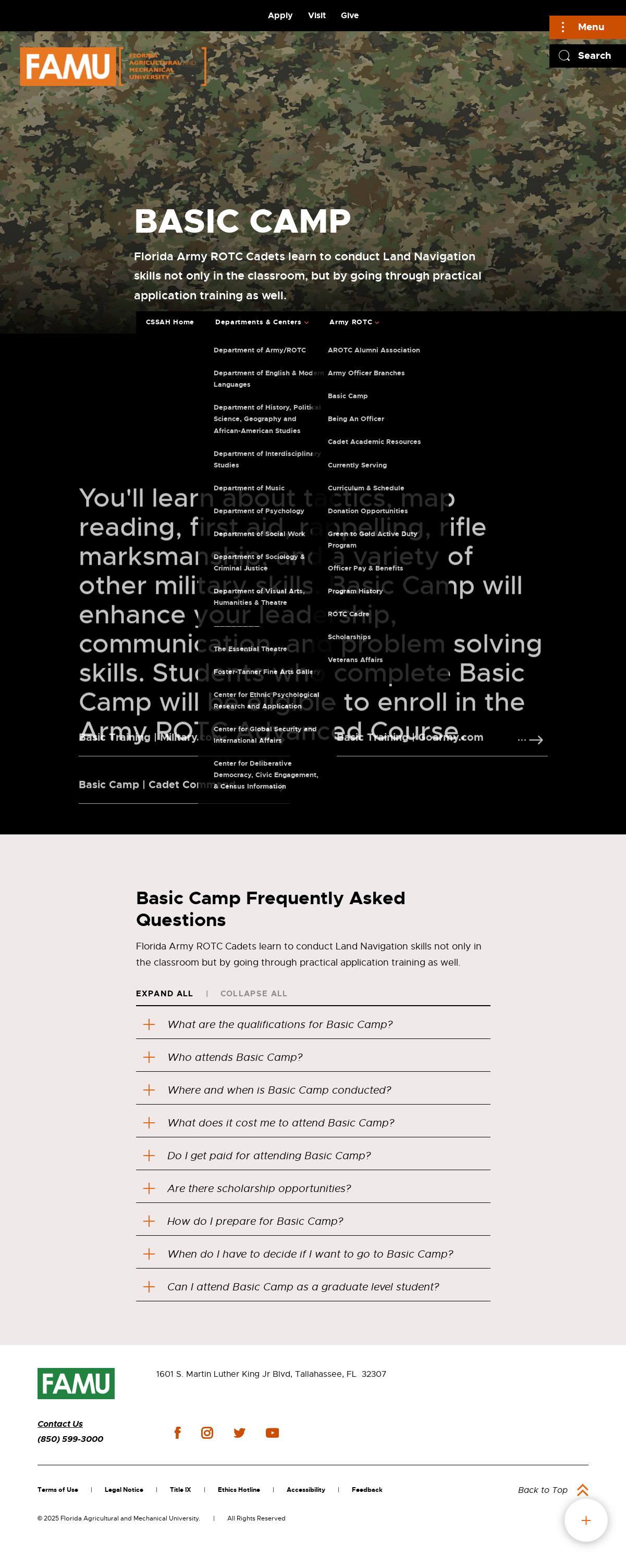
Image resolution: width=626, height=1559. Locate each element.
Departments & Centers (258, 322)
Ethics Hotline (239, 1490)
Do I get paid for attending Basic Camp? (257, 1155)
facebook (177, 1433)
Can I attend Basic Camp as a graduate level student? (291, 1287)
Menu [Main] (591, 26)
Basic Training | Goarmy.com (410, 747)
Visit (317, 15)
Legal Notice (124, 1490)
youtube (272, 1433)
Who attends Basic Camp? (226, 1057)
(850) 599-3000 (70, 1439)
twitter (239, 1433)
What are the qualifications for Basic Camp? (271, 1024)
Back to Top (543, 1490)
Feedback (367, 1490)
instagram (207, 1433)
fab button (586, 1520)
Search (594, 55)
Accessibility (306, 1490)
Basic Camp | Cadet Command (157, 794)
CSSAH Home (170, 322)
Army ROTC (350, 322)
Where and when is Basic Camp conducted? (267, 1090)
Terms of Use (58, 1490)
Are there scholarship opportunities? (247, 1188)
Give (350, 15)
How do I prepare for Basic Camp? (243, 1221)
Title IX (180, 1490)
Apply (280, 15)
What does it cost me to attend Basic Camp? (268, 1123)
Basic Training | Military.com (150, 747)
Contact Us (60, 1424)
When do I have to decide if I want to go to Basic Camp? (298, 1254)
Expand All (165, 993)
